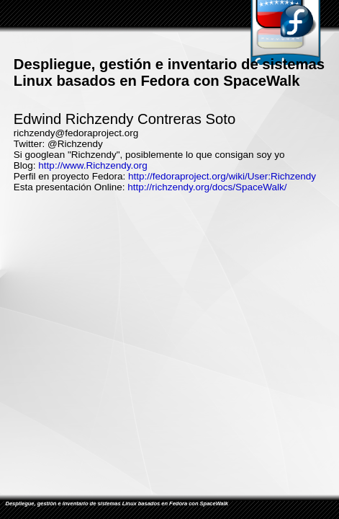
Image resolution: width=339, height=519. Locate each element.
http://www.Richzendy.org (92, 165)
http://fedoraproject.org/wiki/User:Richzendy (222, 176)
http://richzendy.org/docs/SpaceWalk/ (206, 187)
